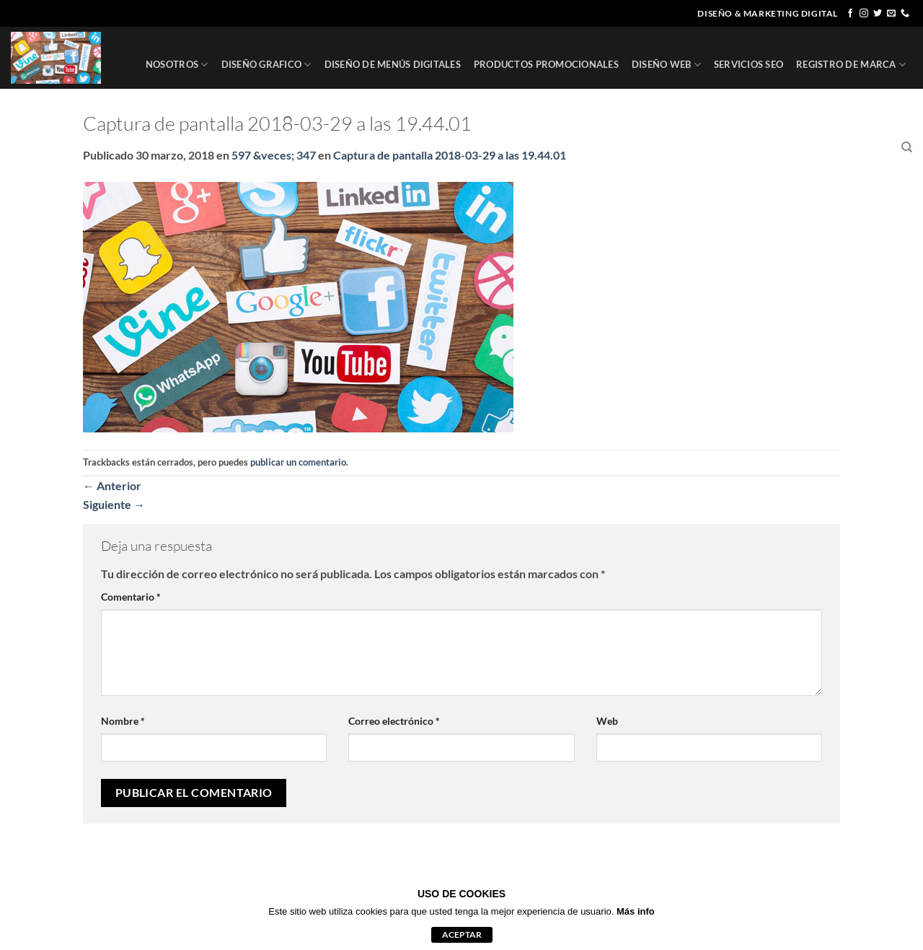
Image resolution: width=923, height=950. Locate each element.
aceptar (462, 934)
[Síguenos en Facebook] (850, 14)
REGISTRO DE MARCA (851, 64)
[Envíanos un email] (891, 14)
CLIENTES (800, 147)
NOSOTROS (177, 64)
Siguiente (114, 504)
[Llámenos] (905, 14)
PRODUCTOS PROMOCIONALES (546, 64)
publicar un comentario (298, 462)
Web (607, 721)
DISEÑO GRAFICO (266, 64)
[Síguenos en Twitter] (877, 14)
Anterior (112, 485)
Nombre (123, 721)
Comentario (131, 597)
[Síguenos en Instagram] (864, 14)
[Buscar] (906, 147)
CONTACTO (861, 147)
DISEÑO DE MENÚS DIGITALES (392, 64)
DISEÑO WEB (666, 64)
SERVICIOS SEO (748, 64)
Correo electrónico (394, 721)
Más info (636, 911)
